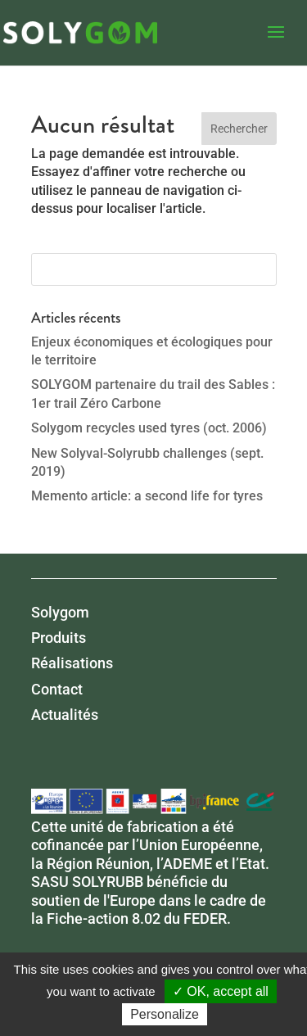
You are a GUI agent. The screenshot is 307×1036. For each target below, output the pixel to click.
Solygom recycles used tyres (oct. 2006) (149, 428)
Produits (58, 637)
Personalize (164, 1014)
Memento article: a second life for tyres (147, 496)
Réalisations (72, 663)
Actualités (64, 714)
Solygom (60, 612)
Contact (57, 689)
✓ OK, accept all (221, 991)
